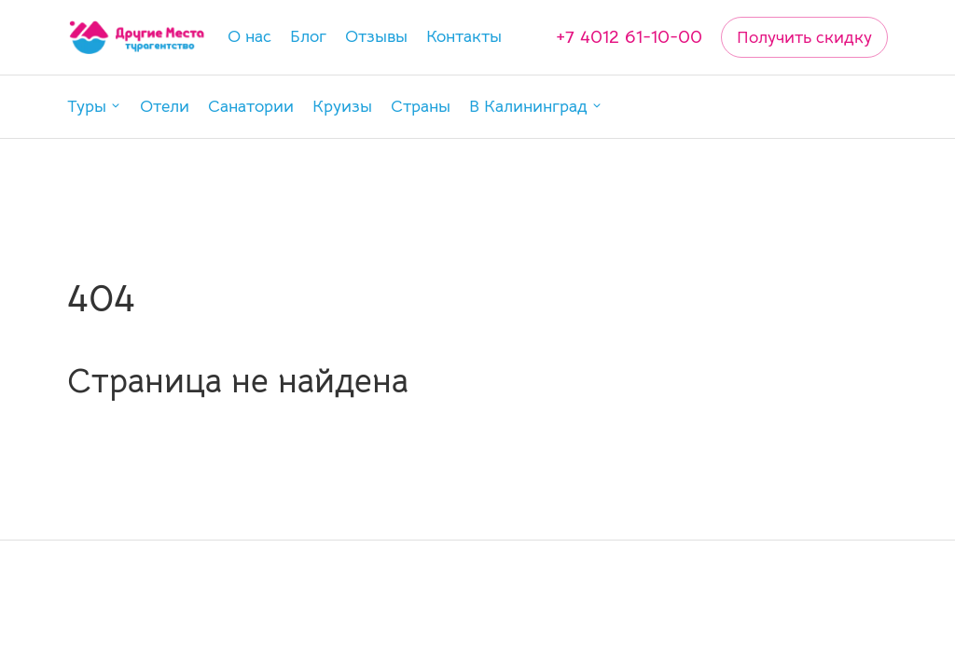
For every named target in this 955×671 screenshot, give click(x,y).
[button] (94, 106)
